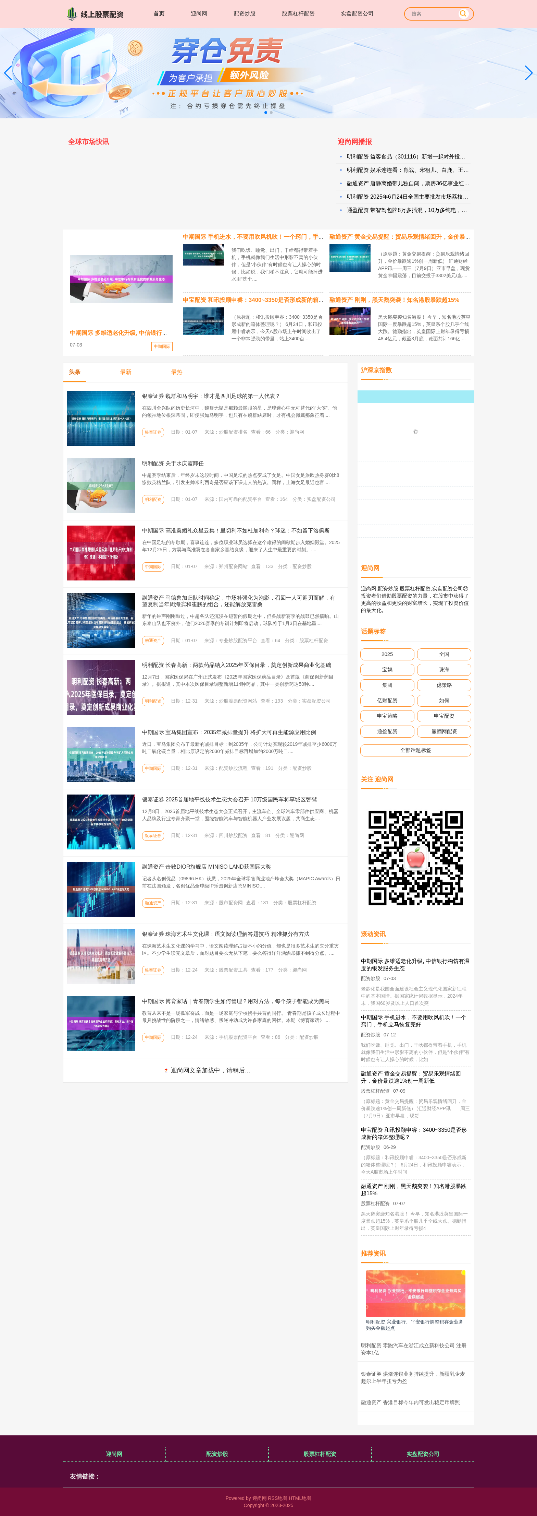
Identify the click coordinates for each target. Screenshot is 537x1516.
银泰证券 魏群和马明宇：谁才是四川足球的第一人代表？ (211, 396)
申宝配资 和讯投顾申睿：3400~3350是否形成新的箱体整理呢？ (265, 300)
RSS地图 (277, 1498)
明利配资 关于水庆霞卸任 (173, 463)
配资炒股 (244, 13)
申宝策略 (387, 716)
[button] (529, 73)
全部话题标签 (415, 750)
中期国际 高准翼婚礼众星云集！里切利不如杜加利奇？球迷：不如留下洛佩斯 (236, 530)
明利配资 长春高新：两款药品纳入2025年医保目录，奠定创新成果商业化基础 (236, 665)
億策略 (444, 685)
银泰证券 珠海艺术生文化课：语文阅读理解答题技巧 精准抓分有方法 (226, 934)
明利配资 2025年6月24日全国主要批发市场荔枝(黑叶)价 (415, 199)
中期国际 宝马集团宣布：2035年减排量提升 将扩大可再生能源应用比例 (229, 732)
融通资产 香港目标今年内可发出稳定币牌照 (410, 1402)
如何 (444, 700)
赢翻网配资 (444, 731)
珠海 (444, 669)
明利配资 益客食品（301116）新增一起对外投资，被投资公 (420, 159)
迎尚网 (199, 13)
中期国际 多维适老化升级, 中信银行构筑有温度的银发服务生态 (151, 333)
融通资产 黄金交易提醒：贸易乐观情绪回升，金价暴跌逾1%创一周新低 (421, 237)
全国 (444, 654)
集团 (387, 685)
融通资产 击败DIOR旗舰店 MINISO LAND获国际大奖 (206, 867)
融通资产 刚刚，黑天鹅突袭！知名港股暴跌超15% (394, 300)
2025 (387, 654)
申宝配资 (444, 716)
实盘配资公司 (357, 13)
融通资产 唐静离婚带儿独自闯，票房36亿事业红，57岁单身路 (422, 185)
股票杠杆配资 (298, 13)
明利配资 (153, 499)
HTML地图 (300, 1498)
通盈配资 (387, 731)
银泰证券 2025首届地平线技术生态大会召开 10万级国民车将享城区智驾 (229, 799)
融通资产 (153, 640)
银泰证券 (153, 432)
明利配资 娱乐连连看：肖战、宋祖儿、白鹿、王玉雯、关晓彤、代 (427, 172)
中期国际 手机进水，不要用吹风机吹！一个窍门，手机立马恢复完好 (271, 237)
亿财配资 (387, 700)
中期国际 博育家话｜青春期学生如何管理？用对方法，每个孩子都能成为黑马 (236, 1001)
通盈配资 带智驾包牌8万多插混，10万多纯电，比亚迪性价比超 (423, 212)
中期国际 (162, 346)
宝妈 (387, 669)
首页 (158, 13)
